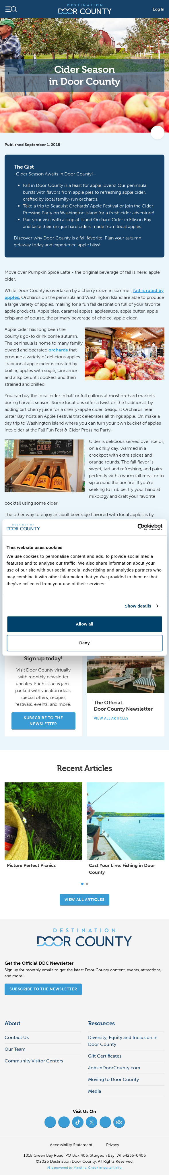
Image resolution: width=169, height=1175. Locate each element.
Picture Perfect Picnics (31, 865)
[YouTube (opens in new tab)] (105, 1122)
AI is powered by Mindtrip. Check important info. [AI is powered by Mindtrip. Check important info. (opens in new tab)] (84, 1168)
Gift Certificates (104, 1056)
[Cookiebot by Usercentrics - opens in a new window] (137, 527)
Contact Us (17, 1037)
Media (94, 1091)
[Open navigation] (11, 9)
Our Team (15, 1049)
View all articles (85, 899)
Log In (158, 9)
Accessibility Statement (71, 1144)
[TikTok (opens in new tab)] (77, 1122)
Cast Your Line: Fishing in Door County (122, 869)
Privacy (112, 1144)
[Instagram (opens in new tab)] (64, 1122)
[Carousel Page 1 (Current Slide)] (82, 884)
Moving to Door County (113, 1079)
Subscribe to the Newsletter (43, 721)
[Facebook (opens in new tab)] (50, 1122)
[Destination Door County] (85, 9)
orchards (58, 350)
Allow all (84, 624)
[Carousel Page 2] (87, 884)
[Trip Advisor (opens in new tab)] (119, 1122)
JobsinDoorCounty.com (114, 1067)
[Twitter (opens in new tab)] (91, 1122)
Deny (84, 642)
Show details (138, 606)
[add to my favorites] (157, 132)
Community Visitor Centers (34, 1061)
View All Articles (114, 718)
